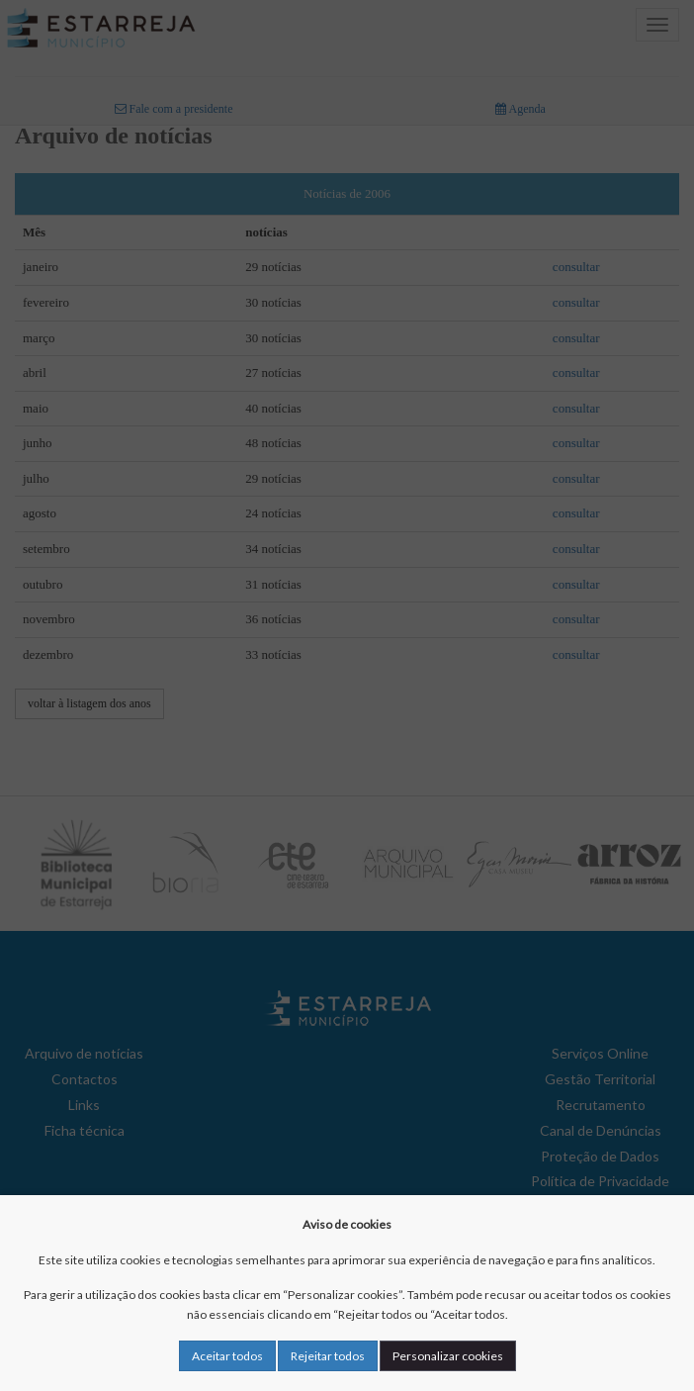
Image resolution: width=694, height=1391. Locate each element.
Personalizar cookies (447, 1355)
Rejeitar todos (328, 1355)
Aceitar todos (227, 1355)
